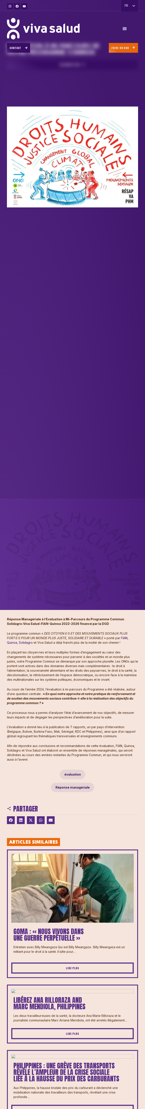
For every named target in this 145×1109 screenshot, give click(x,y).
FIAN (124, 638)
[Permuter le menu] (124, 30)
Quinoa (12, 642)
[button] (11, 820)
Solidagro (26, 642)
